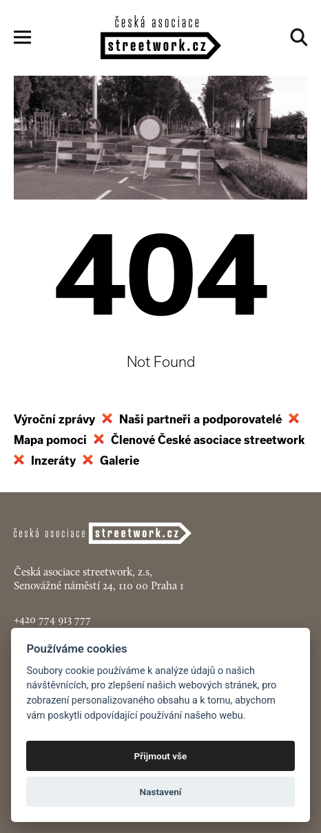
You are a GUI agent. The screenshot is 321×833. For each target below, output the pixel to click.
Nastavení (161, 791)
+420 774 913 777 (52, 619)
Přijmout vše (160, 755)
